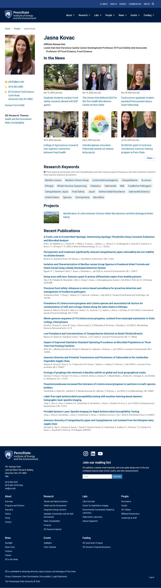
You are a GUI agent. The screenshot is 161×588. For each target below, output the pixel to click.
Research (84, 15)
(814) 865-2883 (15, 86)
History (8, 514)
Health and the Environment (18, 119)
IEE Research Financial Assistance (97, 547)
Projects (47, 525)
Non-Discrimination (31, 576)
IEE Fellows (126, 509)
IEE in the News (11, 559)
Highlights (48, 543)
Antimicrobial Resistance (112, 191)
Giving (7, 518)
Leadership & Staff (129, 518)
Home (7, 28)
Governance (126, 501)
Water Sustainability (14, 122)
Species (67, 197)
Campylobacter (130, 180)
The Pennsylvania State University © (22, 581)
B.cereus (146, 180)
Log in (151, 577)
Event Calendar (50, 547)
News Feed (10, 547)
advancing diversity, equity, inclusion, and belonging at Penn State (49, 571)
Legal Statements (59, 576)
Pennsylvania (82, 197)
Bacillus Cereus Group (77, 180)
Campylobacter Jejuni (56, 191)
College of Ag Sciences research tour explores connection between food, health (61, 149)
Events (135, 15)
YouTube (100, 453)
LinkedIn (93, 453)
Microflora (98, 197)
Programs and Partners (14, 505)
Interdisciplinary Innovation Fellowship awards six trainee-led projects (98, 149)
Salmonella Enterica (139, 191)
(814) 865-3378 (11, 485)
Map (7, 476)
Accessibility (45, 576)
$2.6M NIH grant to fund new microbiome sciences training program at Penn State (137, 149)
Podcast (8, 551)
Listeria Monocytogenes (105, 180)
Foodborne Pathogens (139, 186)
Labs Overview (89, 501)
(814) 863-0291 (11, 482)
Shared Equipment (90, 521)
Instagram (86, 453)
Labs (97, 15)
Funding (149, 15)
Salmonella (110, 186)
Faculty (124, 505)
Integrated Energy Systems (55, 509)
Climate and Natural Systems (56, 501)
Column (8, 555)
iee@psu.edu (10, 488)
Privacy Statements (13, 576)
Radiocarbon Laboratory (92, 517)
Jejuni (91, 191)
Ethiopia (49, 186)
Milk (122, 186)
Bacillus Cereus (53, 180)
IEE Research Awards (52, 529)
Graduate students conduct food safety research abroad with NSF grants (61, 101)
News (123, 15)
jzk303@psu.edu (16, 81)
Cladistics (95, 186)
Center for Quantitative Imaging (95, 505)
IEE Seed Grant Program (93, 543)
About (70, 15)
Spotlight (8, 543)
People (110, 15)
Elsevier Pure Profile (15, 105)
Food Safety (78, 191)
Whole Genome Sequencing (72, 186)
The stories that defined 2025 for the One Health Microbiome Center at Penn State (99, 101)
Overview (9, 501)
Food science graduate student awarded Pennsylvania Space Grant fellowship (137, 101)
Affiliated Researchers (130, 514)
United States (52, 197)
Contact (8, 522)
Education (9, 509)
